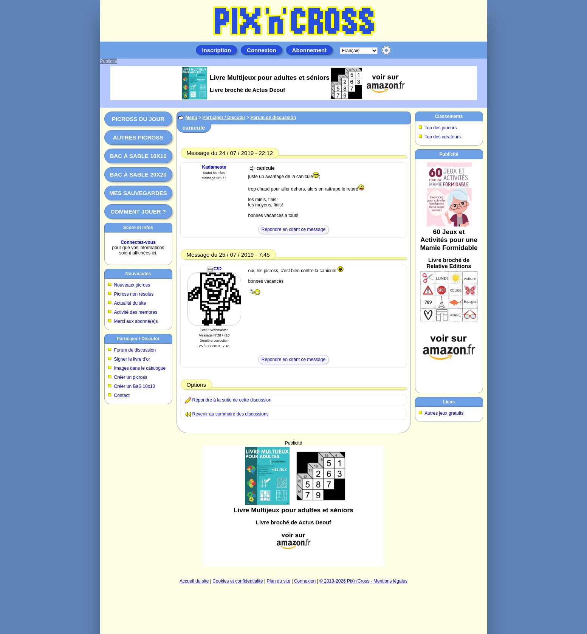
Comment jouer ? (138, 211)
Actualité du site (130, 303)
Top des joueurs (441, 127)
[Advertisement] (293, 506)
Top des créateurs (443, 137)
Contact (122, 395)
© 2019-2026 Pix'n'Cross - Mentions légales (363, 581)
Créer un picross (130, 377)
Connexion (261, 50)
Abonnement (309, 50)
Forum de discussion (135, 350)
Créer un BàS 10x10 (134, 386)
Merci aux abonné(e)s (136, 321)
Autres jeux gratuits (444, 413)
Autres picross (138, 137)
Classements (449, 116)
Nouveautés (138, 273)
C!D (217, 268)
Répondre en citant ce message (293, 229)
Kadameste (214, 167)
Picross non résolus (134, 294)
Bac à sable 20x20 (138, 174)
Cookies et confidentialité (237, 581)
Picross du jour (138, 119)
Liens (449, 402)
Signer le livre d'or (132, 359)
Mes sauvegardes (138, 193)
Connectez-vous (138, 242)
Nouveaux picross (132, 285)
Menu (191, 117)
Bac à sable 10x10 (138, 156)
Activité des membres (136, 312)
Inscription (216, 50)
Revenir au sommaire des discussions (230, 414)
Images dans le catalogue (140, 368)
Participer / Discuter (138, 338)
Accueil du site (194, 581)
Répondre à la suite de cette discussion (231, 400)
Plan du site (278, 581)
